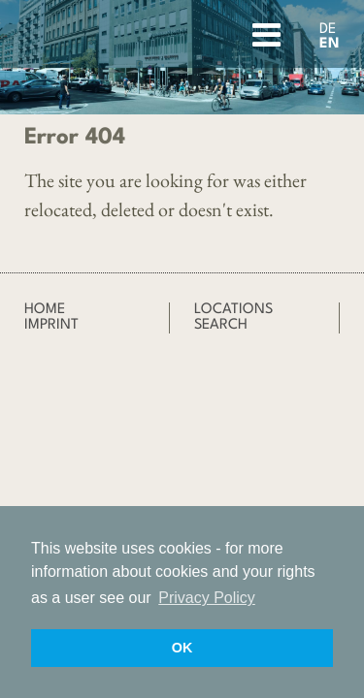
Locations (233, 309)
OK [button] (182, 647)
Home (44, 309)
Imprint (51, 325)
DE (327, 29)
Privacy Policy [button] (206, 597)
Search (221, 325)
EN (329, 44)
